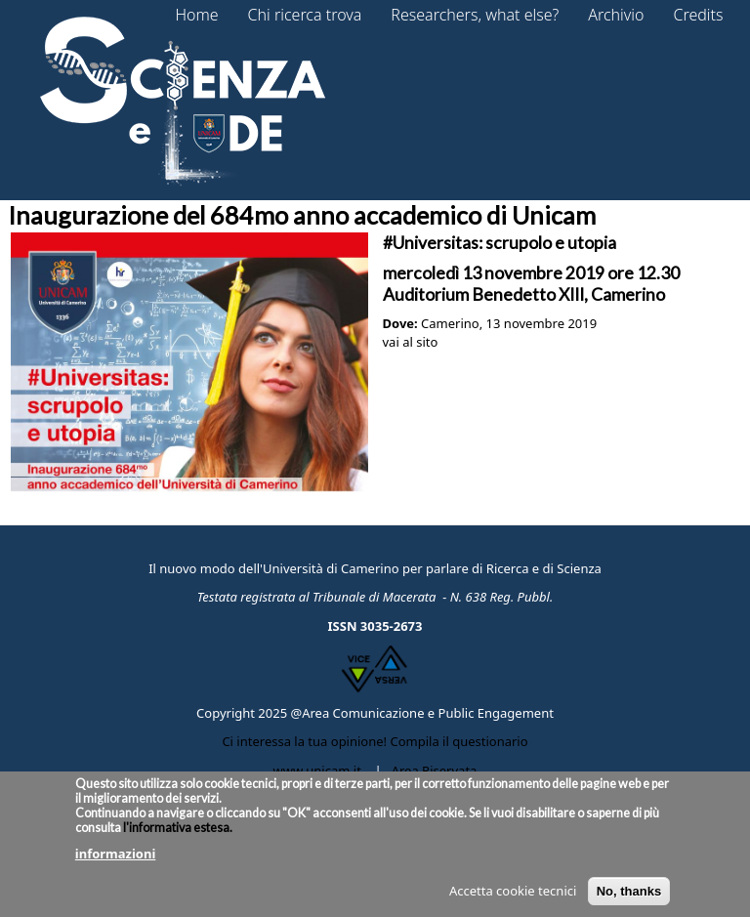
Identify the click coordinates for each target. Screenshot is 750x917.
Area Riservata (435, 770)
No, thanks (629, 898)
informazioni (115, 860)
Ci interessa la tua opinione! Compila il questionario (374, 741)
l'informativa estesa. (176, 834)
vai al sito (410, 342)
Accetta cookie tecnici (512, 897)
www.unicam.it (317, 770)
